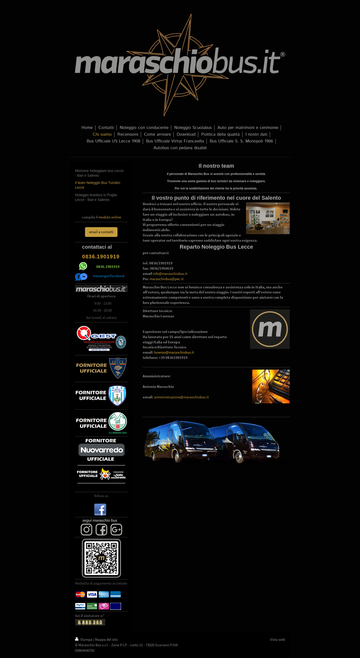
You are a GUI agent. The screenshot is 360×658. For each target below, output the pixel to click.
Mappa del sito (106, 639)
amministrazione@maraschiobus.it (181, 397)
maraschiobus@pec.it (167, 278)
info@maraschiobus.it (170, 273)
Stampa (84, 639)
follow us (101, 495)
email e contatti (101, 231)
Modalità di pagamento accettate (101, 583)
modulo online (109, 217)
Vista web (277, 639)
